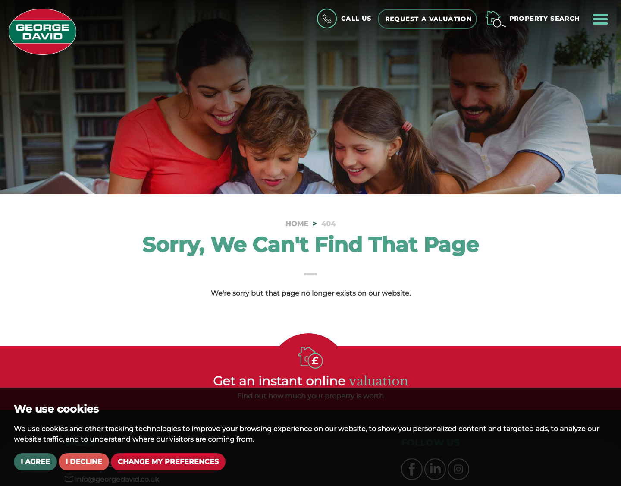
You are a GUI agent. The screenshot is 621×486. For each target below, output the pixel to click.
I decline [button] (84, 462)
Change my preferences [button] (168, 462)
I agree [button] (35, 462)
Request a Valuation (428, 19)
